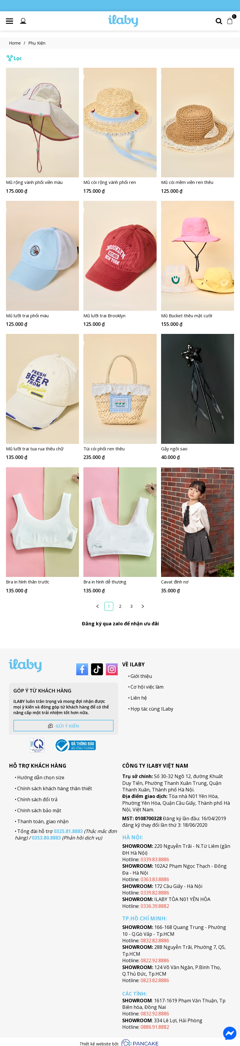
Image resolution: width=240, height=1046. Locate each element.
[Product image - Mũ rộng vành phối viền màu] (42, 122)
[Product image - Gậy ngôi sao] (197, 389)
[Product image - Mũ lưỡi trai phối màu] (42, 256)
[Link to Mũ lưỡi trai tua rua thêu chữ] (42, 448)
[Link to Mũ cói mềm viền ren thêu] (197, 182)
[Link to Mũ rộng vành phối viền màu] (42, 182)
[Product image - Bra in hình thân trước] (42, 522)
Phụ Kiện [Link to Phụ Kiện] (36, 43)
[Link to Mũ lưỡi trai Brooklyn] (119, 315)
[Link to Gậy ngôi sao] (197, 448)
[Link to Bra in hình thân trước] (42, 582)
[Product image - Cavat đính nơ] (197, 522)
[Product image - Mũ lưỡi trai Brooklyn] (119, 256)
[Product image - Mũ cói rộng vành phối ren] (119, 122)
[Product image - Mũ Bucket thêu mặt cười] (197, 256)
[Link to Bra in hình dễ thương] (119, 582)
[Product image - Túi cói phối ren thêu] (119, 389)
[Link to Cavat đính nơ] (197, 582)
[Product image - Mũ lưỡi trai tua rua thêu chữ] (42, 389)
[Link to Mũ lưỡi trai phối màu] (42, 315)
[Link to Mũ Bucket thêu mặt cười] (197, 315)
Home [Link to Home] (18, 43)
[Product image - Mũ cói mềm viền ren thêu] (197, 122)
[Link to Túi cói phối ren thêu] (119, 448)
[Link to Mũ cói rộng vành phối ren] (119, 182)
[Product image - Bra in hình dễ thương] (119, 522)
